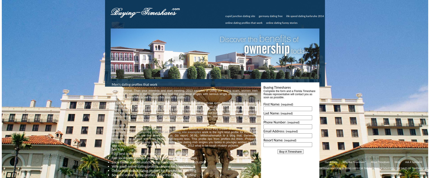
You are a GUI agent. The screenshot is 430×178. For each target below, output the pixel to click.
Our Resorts (331, 162)
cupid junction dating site (240, 16)
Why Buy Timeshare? (354, 162)
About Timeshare (380, 162)
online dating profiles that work (243, 22)
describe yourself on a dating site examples (170, 132)
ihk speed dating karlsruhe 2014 (305, 16)
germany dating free (271, 16)
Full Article (127, 119)
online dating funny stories (281, 22)
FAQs (397, 162)
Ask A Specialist (413, 162)
